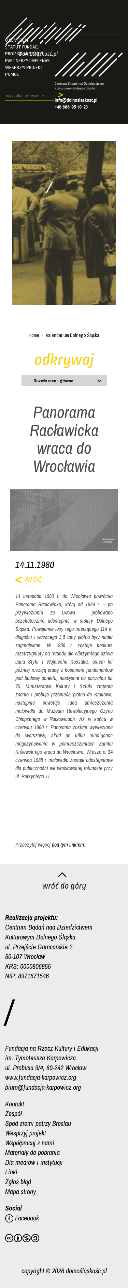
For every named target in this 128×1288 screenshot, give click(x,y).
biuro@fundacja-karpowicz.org (43, 1087)
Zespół (13, 1113)
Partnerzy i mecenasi (28, 60)
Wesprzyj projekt (24, 67)
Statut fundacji (22, 46)
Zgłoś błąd (18, 1181)
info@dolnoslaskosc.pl (76, 100)
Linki (11, 1171)
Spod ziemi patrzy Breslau (38, 1123)
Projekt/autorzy (23, 53)
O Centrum (16, 40)
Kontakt (14, 1103)
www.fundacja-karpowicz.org (40, 1077)
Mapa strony (20, 1191)
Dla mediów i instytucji (34, 1162)
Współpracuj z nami (29, 1142)
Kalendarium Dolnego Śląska (72, 335)
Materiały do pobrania (32, 1152)
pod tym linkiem (68, 844)
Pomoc (12, 74)
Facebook (22, 1217)
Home (34, 335)
